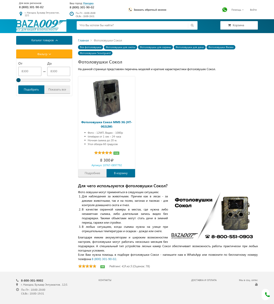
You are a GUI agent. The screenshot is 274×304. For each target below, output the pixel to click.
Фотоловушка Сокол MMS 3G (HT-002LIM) (106, 124)
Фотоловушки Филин (220, 47)
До (49, 63)
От (20, 63)
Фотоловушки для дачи (190, 47)
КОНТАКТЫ (105, 280)
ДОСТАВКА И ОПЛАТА (204, 280)
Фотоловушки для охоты (120, 47)
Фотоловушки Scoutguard (95, 53)
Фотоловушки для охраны (155, 47)
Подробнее (92, 173)
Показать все (57, 89)
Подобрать (31, 89)
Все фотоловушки (90, 47)
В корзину (121, 173)
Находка (88, 3)
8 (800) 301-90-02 (31, 7)
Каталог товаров (44, 40)
